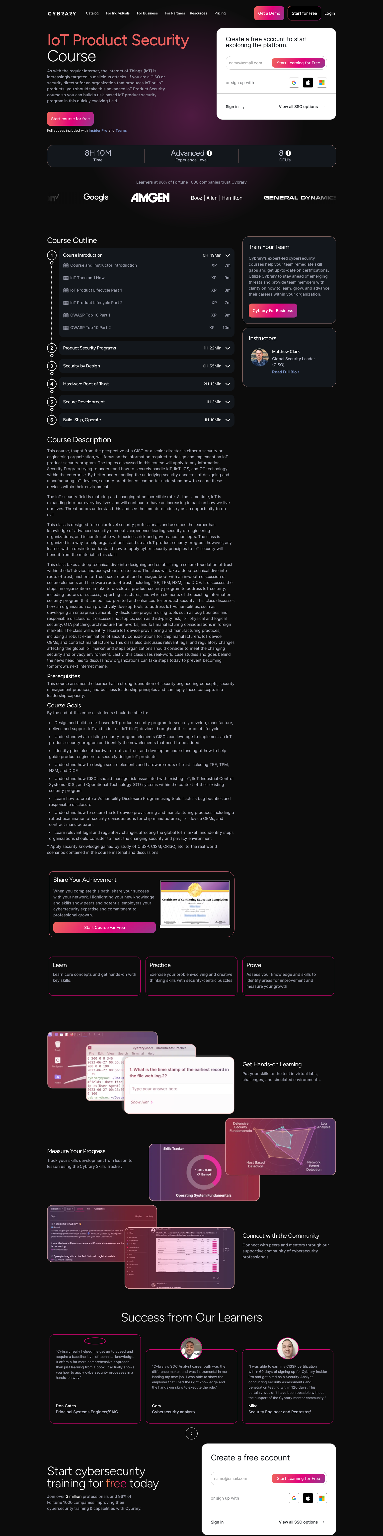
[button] (93, 13)
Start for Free (304, 13)
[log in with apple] (308, 83)
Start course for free (70, 118)
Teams (121, 130)
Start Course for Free (104, 927)
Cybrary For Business (273, 310)
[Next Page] (192, 1433)
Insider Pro (98, 130)
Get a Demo (269, 13)
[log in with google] (294, 83)
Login (329, 13)
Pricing (220, 13)
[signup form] (269, 1478)
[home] (62, 13)
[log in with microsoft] (322, 83)
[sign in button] (238, 106)
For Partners (175, 13)
